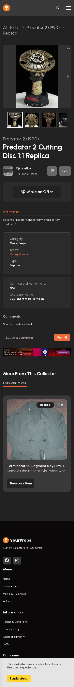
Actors (7, 601)
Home (6, 578)
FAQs (6, 644)
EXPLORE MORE (15, 382)
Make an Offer (37, 191)
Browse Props (11, 586)
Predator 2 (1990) (21, 139)
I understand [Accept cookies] (18, 678)
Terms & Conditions (15, 621)
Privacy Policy (11, 629)
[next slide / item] (68, 76)
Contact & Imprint (14, 636)
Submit (62, 337)
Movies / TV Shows (14, 593)
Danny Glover (19, 254)
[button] (27, 105)
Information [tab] (11, 212)
